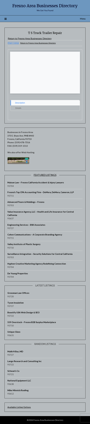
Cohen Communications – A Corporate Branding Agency (34, 234)
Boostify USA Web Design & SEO (23, 312)
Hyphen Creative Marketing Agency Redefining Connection (36, 263)
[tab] (45, 102)
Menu (83, 18)
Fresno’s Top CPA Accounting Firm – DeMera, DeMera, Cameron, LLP (40, 192)
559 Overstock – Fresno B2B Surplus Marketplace (31, 322)
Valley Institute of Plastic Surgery (23, 244)
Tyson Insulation (15, 302)
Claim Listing (13, 43)
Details (18, 108)
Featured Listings (45, 175)
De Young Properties (17, 273)
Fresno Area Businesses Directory (45, 5)
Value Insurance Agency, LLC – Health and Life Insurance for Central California (40, 213)
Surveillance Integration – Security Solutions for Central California (40, 254)
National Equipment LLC (19, 380)
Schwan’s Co (13, 371)
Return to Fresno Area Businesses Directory (30, 38)
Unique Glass (13, 332)
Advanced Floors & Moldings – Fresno (25, 202)
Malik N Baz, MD (15, 351)
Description (20, 103)
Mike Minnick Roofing (18, 390)
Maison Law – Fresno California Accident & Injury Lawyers (35, 182)
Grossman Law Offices (18, 293)
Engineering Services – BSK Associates (26, 225)
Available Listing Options (19, 407)
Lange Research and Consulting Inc (24, 361)
